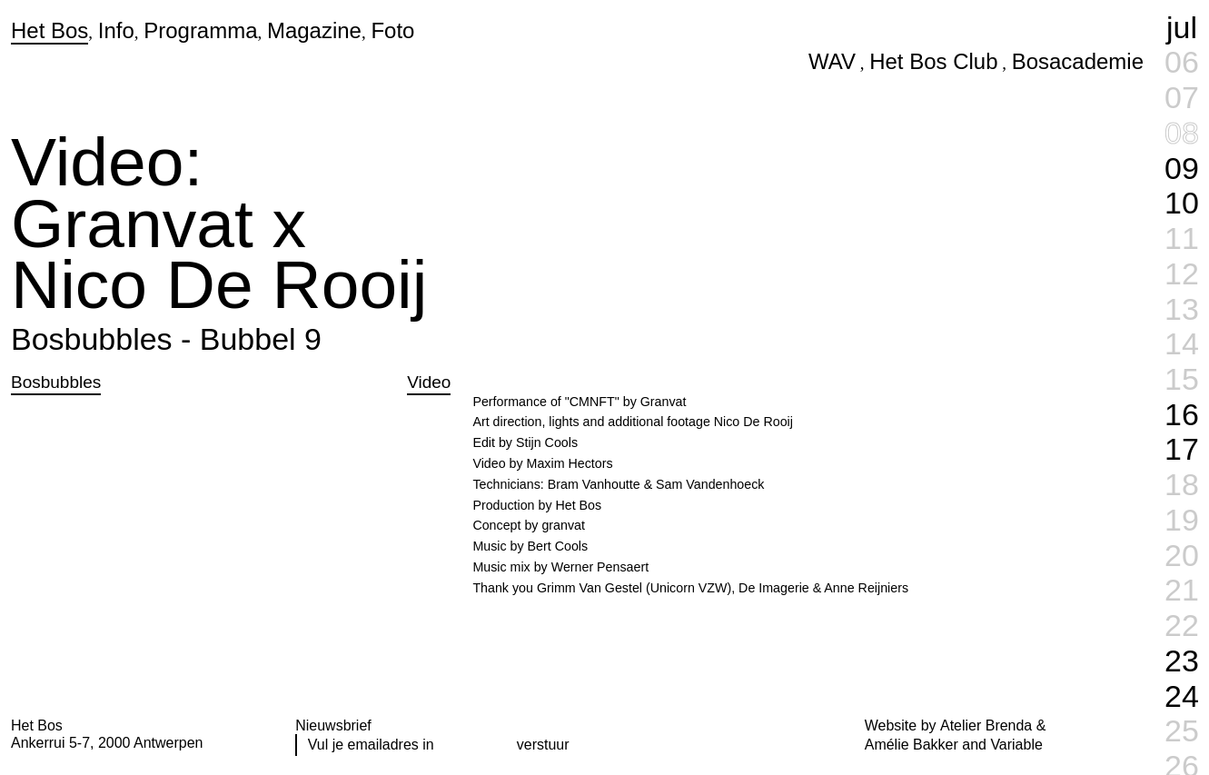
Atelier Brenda (986, 725)
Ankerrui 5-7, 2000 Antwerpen (107, 742)
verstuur (543, 744)
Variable (1016, 744)
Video (429, 382)
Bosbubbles (56, 382)
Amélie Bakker (911, 744)
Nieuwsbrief (333, 725)
